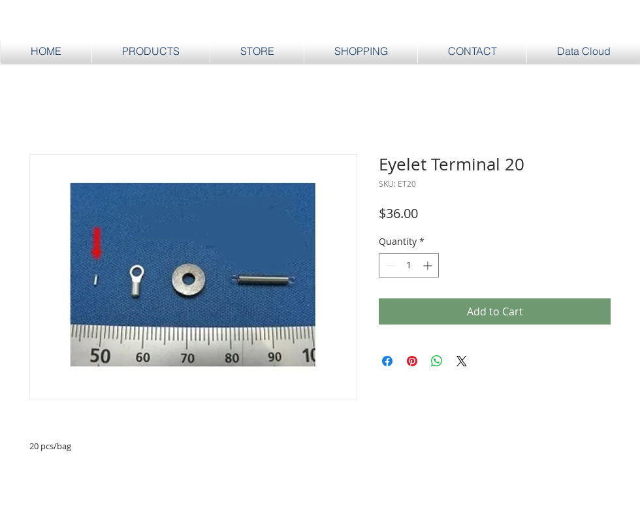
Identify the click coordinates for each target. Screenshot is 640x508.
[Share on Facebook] (387, 361)
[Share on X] (462, 361)
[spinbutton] (409, 265)
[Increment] (429, 265)
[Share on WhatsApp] (437, 361)
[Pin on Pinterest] (412, 361)
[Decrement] (389, 265)
